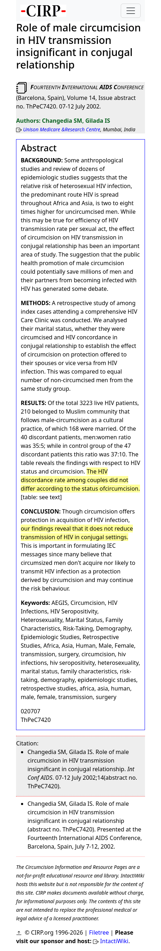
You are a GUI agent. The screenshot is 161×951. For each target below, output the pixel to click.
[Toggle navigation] (131, 11)
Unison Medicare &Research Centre (61, 129)
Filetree (99, 932)
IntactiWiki (114, 941)
